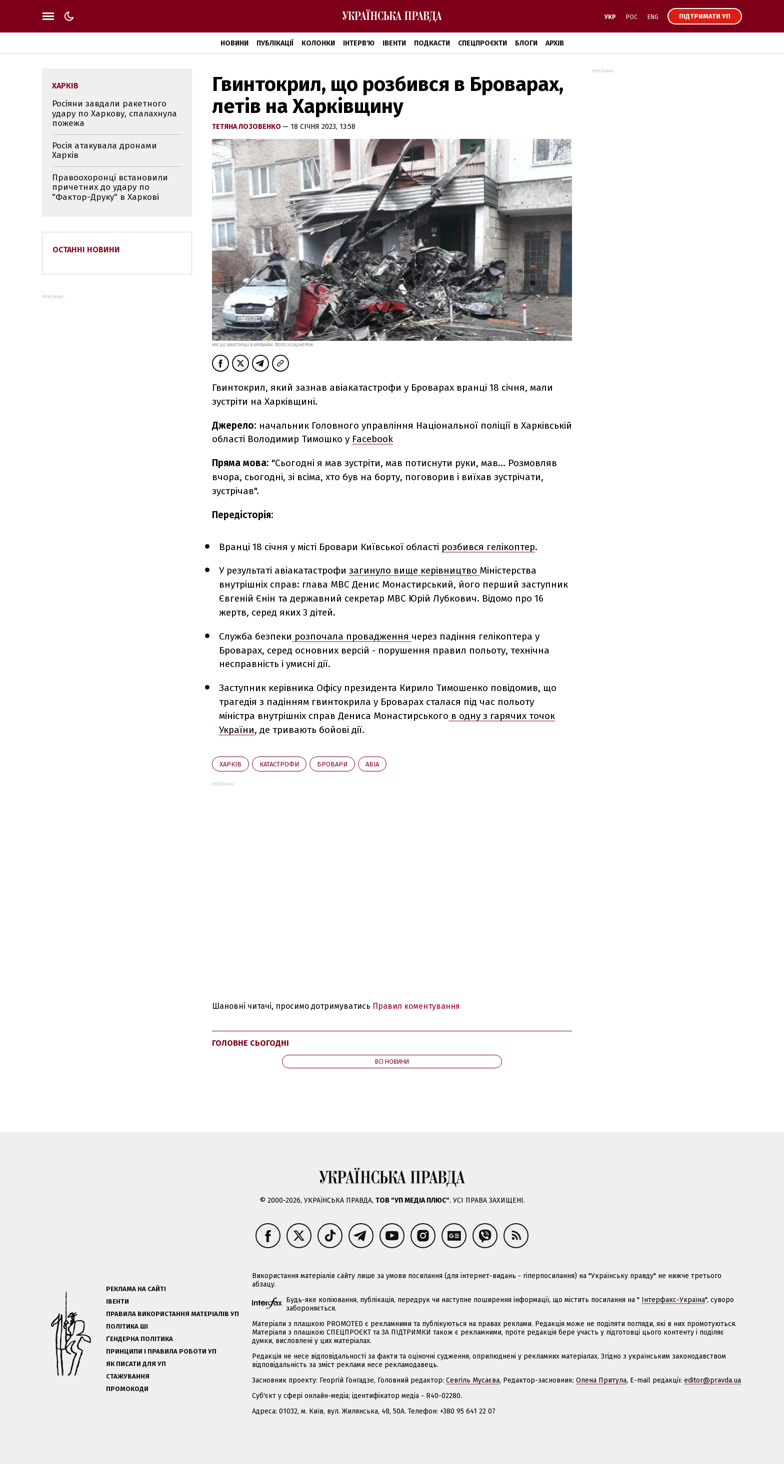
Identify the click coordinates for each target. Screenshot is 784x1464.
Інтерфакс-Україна (673, 1300)
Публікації (275, 43)
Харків (231, 764)
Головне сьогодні (250, 1043)
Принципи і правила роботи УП (161, 1351)
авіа (372, 764)
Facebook (372, 439)
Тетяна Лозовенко (247, 126)
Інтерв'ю (358, 43)
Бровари (332, 764)
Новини (234, 43)
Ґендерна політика (139, 1339)
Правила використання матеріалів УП (172, 1314)
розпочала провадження (352, 636)
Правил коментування (416, 1006)
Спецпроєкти (482, 43)
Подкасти (432, 43)
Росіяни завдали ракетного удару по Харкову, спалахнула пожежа (114, 113)
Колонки (318, 43)
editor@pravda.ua (712, 1380)
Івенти (394, 43)
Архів (555, 43)
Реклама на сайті (136, 1289)
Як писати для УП (136, 1364)
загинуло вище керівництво (414, 570)
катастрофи (279, 764)
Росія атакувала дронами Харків (104, 150)
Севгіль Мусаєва (473, 1380)
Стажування (128, 1376)
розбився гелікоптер (488, 547)
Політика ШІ (127, 1326)
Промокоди (127, 1389)
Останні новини (86, 249)
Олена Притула (601, 1380)
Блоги (526, 43)
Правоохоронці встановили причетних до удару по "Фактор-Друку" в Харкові (110, 187)
